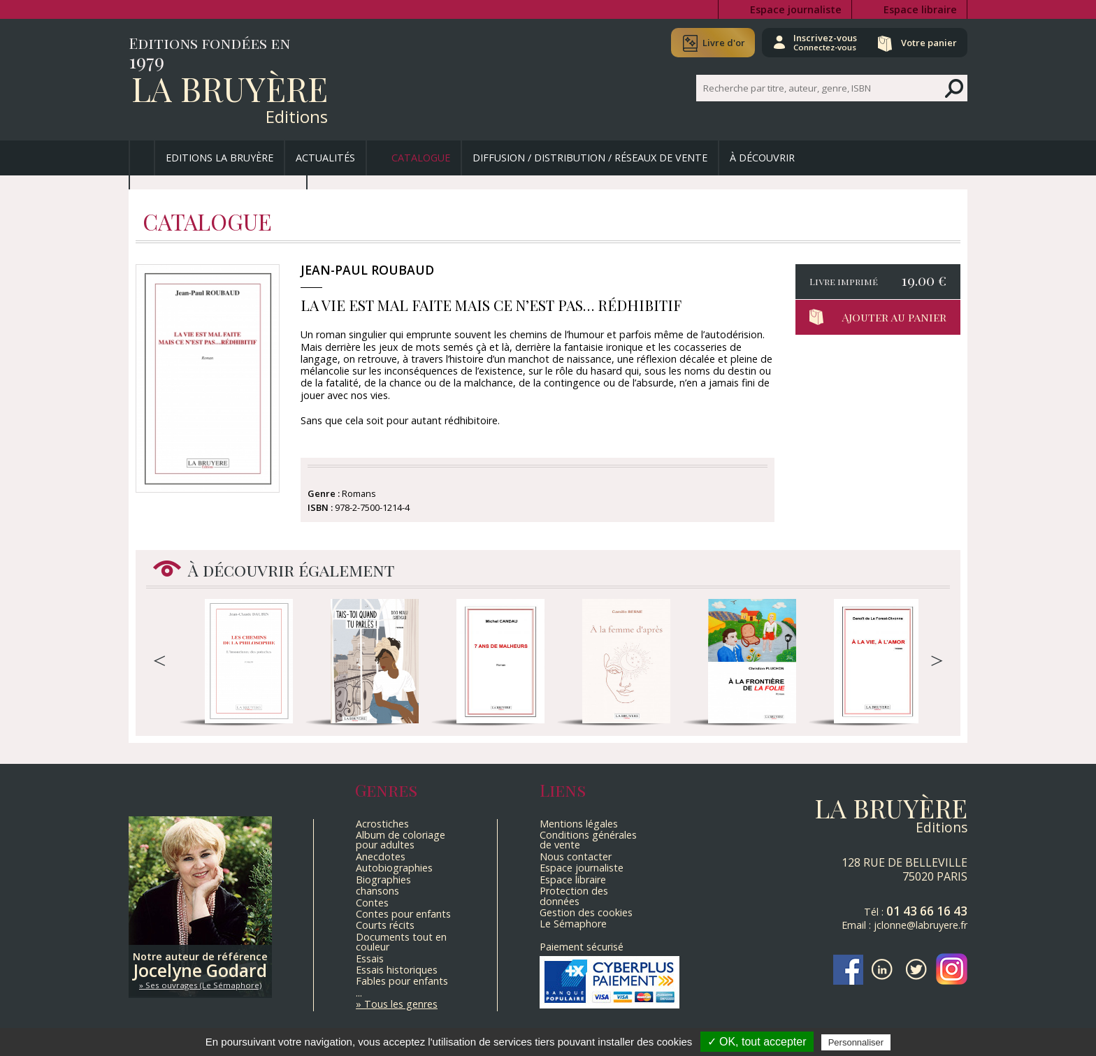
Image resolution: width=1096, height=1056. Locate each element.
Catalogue (420, 157)
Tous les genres (401, 1004)
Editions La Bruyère (219, 157)
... (359, 992)
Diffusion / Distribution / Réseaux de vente (590, 157)
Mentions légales (579, 823)
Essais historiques (397, 969)
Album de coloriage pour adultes (400, 839)
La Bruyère (229, 88)
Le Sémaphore (573, 923)
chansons (377, 890)
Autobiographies (394, 867)
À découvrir (762, 157)
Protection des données (574, 895)
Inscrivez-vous (821, 41)
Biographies (383, 879)
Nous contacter (576, 856)
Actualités (325, 157)
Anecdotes (380, 856)
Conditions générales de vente (588, 839)
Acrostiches (382, 823)
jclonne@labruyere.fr (920, 925)
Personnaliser (856, 1042)
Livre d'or (717, 42)
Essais (370, 958)
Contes (372, 902)
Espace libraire (920, 9)
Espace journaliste (796, 9)
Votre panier (928, 42)
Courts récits (385, 925)
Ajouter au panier (894, 317)
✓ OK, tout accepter (757, 1042)
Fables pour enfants (402, 981)
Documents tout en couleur (401, 941)
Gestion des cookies (586, 912)
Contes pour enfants (403, 913)
